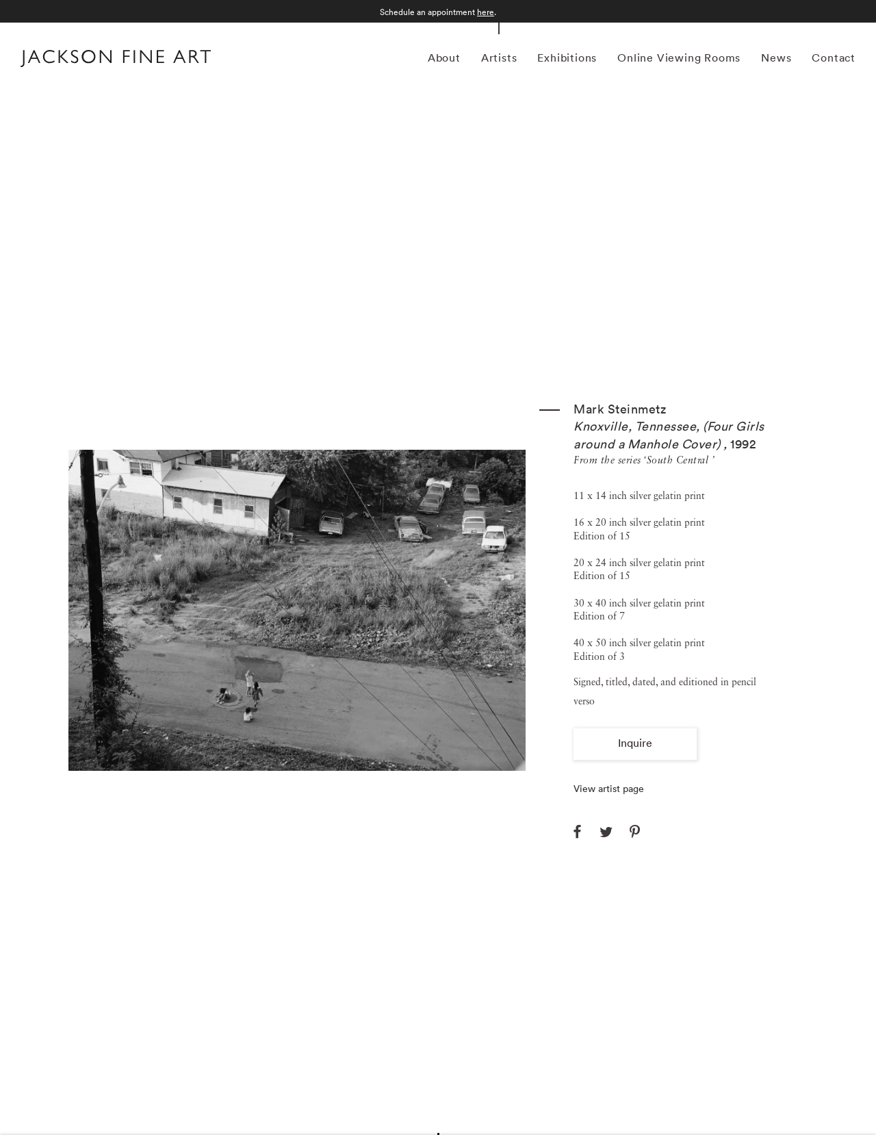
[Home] (116, 60)
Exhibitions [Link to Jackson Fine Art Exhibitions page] (567, 57)
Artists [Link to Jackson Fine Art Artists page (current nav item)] (499, 57)
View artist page (609, 788)
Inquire (635, 743)
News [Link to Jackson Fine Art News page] (776, 57)
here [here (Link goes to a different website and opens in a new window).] (485, 12)
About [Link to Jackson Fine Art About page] (444, 57)
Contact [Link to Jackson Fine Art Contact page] (833, 57)
